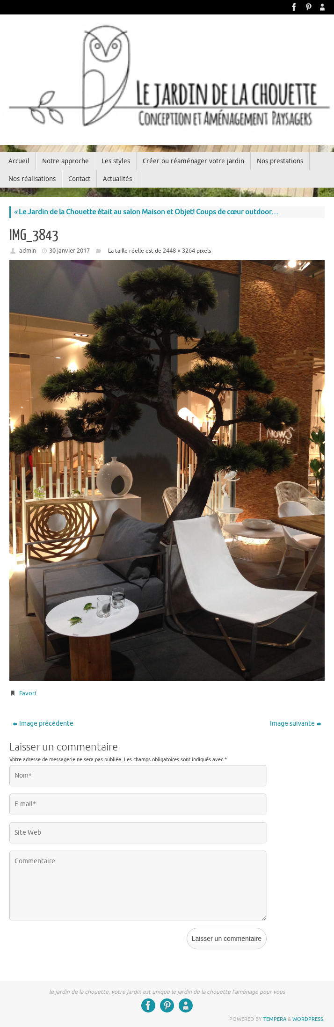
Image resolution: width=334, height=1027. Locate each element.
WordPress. (308, 1019)
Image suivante (295, 724)
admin (27, 251)
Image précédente (43, 724)
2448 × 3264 (179, 251)
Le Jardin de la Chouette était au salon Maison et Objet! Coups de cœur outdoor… (146, 212)
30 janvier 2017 (69, 251)
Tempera (274, 1019)
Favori (27, 693)
